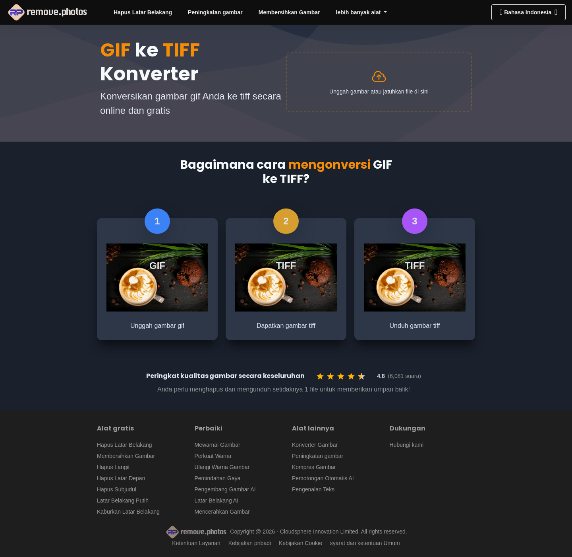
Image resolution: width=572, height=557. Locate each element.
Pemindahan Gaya (218, 478)
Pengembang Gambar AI (225, 489)
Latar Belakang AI (217, 500)
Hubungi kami (407, 445)
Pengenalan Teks (313, 489)
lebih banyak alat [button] (359, 12)
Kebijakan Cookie (300, 543)
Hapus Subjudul (116, 489)
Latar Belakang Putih (123, 500)
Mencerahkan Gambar (222, 511)
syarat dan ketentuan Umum (365, 543)
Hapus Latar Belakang (143, 12)
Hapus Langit (113, 467)
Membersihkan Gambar (289, 12)
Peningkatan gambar (215, 12)
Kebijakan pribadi (249, 543)
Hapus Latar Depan (121, 478)
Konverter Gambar (315, 445)
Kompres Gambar (314, 467)
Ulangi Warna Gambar (222, 467)
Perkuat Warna (213, 456)
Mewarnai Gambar (217, 445)
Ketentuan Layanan (196, 543)
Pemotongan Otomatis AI (323, 478)
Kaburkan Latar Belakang (128, 511)
